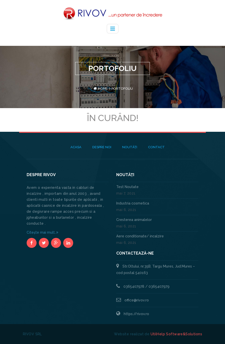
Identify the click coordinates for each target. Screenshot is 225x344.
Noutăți (129, 147)
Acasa (75, 147)
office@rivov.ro (136, 300)
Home (103, 88)
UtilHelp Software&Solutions (176, 334)
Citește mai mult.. (42, 232)
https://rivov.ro (136, 314)
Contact (156, 147)
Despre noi (101, 147)
